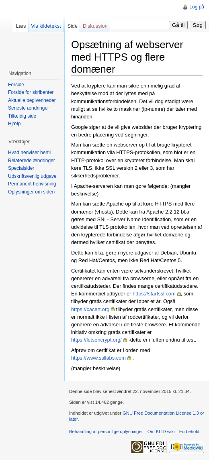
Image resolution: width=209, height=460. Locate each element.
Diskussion (95, 26)
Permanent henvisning (32, 184)
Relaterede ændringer (31, 160)
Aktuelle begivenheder (32, 100)
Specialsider (21, 168)
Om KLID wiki (161, 431)
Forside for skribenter (30, 92)
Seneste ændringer (28, 108)
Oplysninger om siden (31, 192)
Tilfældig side (22, 116)
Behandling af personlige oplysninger (106, 431)
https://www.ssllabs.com (98, 358)
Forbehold (189, 431)
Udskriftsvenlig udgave (32, 176)
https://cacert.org (90, 309)
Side (72, 26)
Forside (16, 85)
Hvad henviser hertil (29, 152)
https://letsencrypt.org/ (96, 340)
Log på (196, 7)
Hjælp (14, 123)
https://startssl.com (154, 294)
